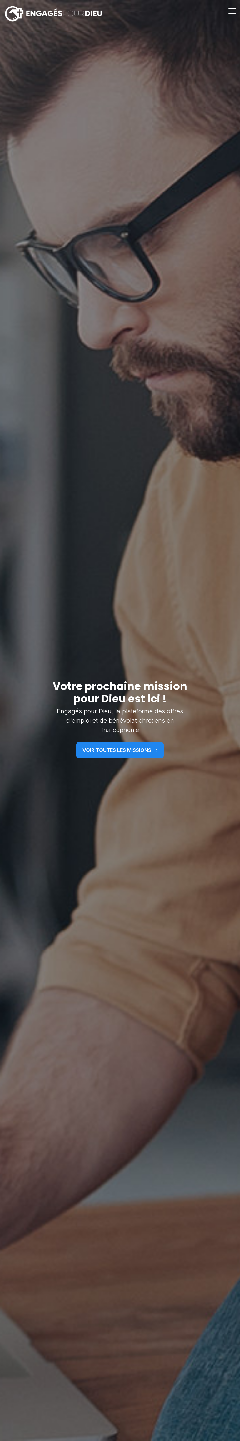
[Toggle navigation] (232, 13)
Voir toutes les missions (120, 750)
